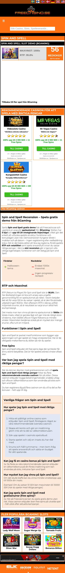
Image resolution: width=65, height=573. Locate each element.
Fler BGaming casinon (13, 209)
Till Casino (16, 148)
